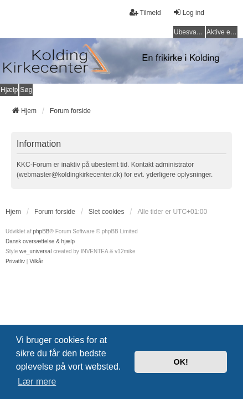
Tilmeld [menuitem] (145, 12)
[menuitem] (15, 262)
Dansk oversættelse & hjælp (40, 241)
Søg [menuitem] (26, 90)
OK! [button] (180, 361)
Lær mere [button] (37, 381)
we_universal (35, 251)
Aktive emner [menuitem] (221, 32)
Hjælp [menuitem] (9, 90)
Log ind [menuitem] (188, 12)
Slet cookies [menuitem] (107, 212)
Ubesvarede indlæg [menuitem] (189, 32)
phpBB (41, 231)
